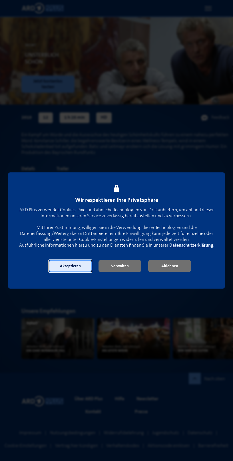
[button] (70, 266)
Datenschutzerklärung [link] (191, 245)
